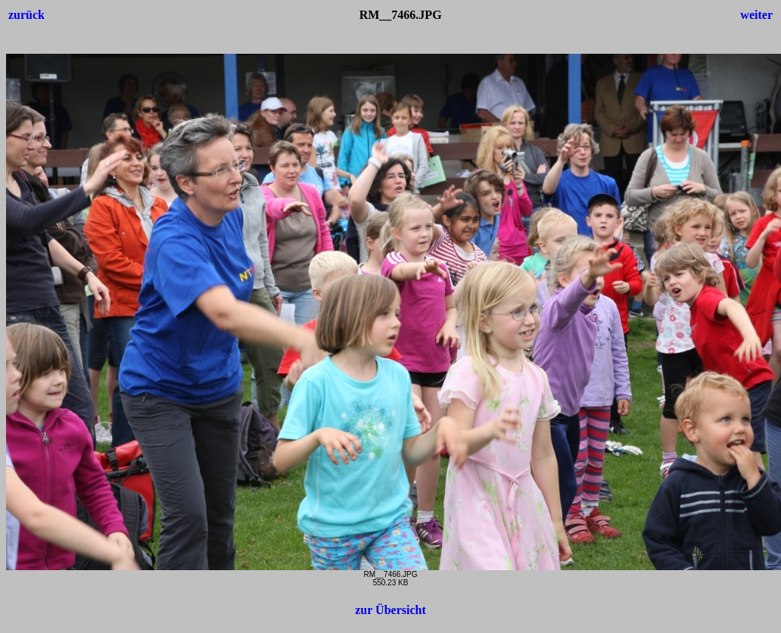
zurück (26, 14)
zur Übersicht (390, 609)
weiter (756, 14)
